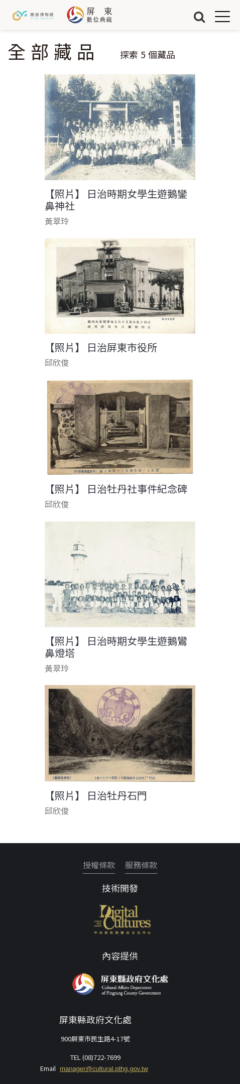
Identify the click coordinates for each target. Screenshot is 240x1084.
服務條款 (141, 865)
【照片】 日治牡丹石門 (96, 795)
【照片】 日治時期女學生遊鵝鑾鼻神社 (116, 200)
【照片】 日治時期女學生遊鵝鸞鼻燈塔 (116, 647)
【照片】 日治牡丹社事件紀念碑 (116, 489)
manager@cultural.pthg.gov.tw (104, 1068)
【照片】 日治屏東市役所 (101, 347)
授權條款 (99, 865)
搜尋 (199, 16)
